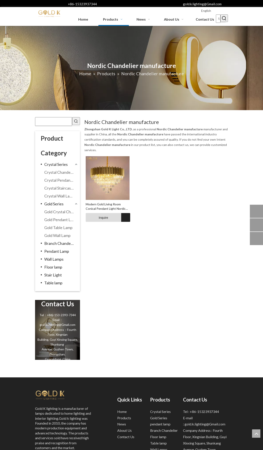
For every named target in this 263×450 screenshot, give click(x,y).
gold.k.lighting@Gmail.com (202, 4)
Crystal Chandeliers (61, 172)
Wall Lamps (54, 259)
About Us (124, 430)
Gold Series (54, 203)
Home (122, 411)
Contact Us (125, 437)
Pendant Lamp (56, 251)
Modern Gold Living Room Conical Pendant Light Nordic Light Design (106, 206)
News (121, 424)
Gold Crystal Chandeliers (61, 211)
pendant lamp (160, 424)
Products (124, 418)
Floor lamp (53, 267)
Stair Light (53, 275)
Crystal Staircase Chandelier (61, 188)
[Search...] (218, 18)
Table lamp (53, 282)
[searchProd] (53, 121)
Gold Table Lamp (58, 227)
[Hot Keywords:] (224, 18)
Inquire (97, 217)
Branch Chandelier (60, 243)
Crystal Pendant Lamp (61, 180)
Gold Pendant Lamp (61, 219)
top (256, 433)
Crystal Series (56, 164)
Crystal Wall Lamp (59, 196)
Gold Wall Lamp (57, 235)
